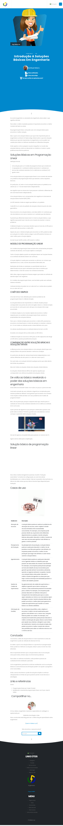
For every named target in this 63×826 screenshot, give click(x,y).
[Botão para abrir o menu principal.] (60, 4)
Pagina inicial (29, 53)
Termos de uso (32, 765)
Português (53, 4)
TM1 (36, 53)
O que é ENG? (31, 791)
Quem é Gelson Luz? (31, 723)
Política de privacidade (32, 767)
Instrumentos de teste (32, 812)
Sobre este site (32, 807)
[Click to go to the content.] (31, 113)
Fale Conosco (32, 810)
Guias (32, 803)
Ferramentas (32, 805)
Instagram (32, 760)
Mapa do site (32, 772)
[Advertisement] (31, 92)
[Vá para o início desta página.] (31, 739)
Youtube (32, 763)
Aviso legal (32, 770)
